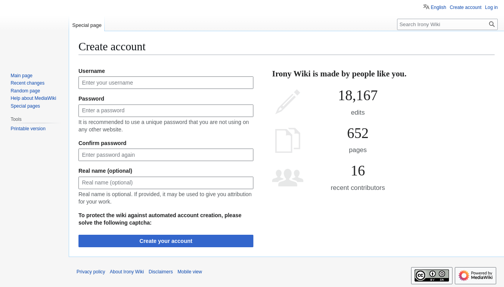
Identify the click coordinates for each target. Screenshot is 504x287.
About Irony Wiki (127, 272)
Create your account (165, 241)
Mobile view (190, 272)
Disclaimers (161, 272)
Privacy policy (91, 272)
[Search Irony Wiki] (447, 24)
